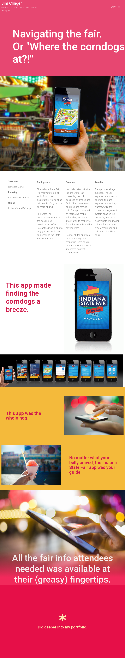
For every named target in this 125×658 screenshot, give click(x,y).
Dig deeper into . (62, 627)
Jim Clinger (11, 3)
